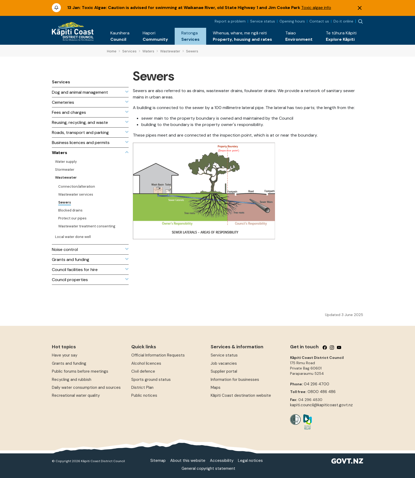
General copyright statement (208, 468)
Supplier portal (224, 371)
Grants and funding (69, 363)
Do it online (343, 21)
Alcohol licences (146, 363)
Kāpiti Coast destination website (241, 395)
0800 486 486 (322, 391)
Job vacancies (224, 363)
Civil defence (143, 371)
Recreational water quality (76, 395)
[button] (120, 36)
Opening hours (292, 21)
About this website (187, 460)
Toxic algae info (316, 7)
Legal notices (250, 460)
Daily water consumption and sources (86, 387)
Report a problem (230, 21)
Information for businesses (235, 379)
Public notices (144, 395)
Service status (262, 21)
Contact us (319, 21)
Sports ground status (151, 379)
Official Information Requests (158, 355)
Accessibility (221, 460)
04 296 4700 (316, 384)
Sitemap (158, 460)
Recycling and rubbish (71, 379)
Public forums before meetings (80, 371)
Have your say (64, 355)
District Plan (142, 387)
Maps (215, 387)
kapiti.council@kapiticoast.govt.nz (321, 405)
